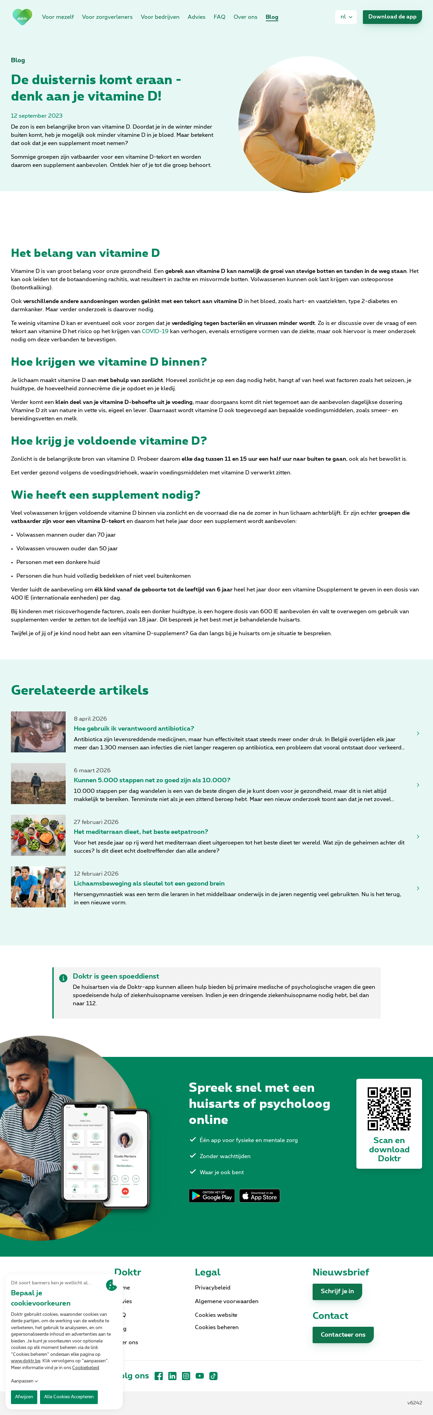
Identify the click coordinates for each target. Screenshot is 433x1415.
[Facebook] (159, 1376)
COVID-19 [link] (155, 331)
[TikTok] (213, 1376)
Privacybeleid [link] (213, 1287)
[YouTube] (200, 1376)
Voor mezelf (58, 17)
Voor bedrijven (160, 17)
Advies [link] (197, 17)
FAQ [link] (219, 17)
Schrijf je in (337, 1291)
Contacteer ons (343, 1335)
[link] (22, 16)
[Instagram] (186, 1376)
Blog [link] (272, 17)
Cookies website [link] (216, 1315)
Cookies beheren (217, 1327)
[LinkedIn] (172, 1376)
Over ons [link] (246, 17)
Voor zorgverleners (107, 17)
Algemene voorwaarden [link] (227, 1301)
